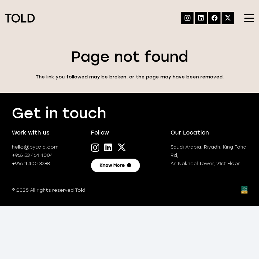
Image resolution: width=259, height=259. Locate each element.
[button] (249, 18)
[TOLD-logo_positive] (20, 18)
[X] (228, 18)
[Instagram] (187, 18)
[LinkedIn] (201, 18)
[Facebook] (214, 18)
